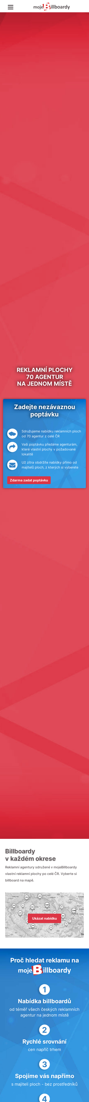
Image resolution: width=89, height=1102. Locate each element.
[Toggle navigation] (10, 7)
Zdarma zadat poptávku (29, 480)
